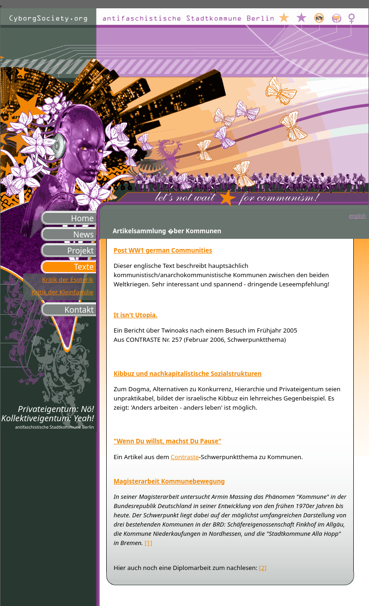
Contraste (185, 457)
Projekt (80, 250)
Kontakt (79, 309)
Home (82, 218)
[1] (148, 543)
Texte (84, 266)
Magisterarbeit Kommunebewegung (169, 481)
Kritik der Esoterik (67, 279)
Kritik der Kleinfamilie (62, 292)
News (83, 234)
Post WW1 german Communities (163, 250)
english (357, 215)
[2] (262, 568)
